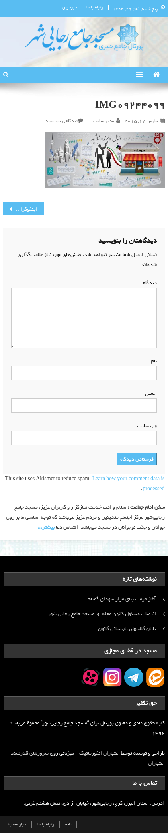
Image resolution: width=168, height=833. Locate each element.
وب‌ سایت (147, 425)
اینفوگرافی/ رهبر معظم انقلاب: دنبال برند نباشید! (20, 209)
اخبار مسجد (17, 824)
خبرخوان (69, 7)
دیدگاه (148, 282)
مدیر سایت (103, 121)
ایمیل (149, 393)
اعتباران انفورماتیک (99, 753)
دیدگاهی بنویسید (61, 121)
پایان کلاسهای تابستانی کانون (127, 628)
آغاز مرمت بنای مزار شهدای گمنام (122, 599)
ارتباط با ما (95, 7)
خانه (68, 824)
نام (152, 361)
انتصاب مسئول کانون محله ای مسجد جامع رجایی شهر (102, 614)
